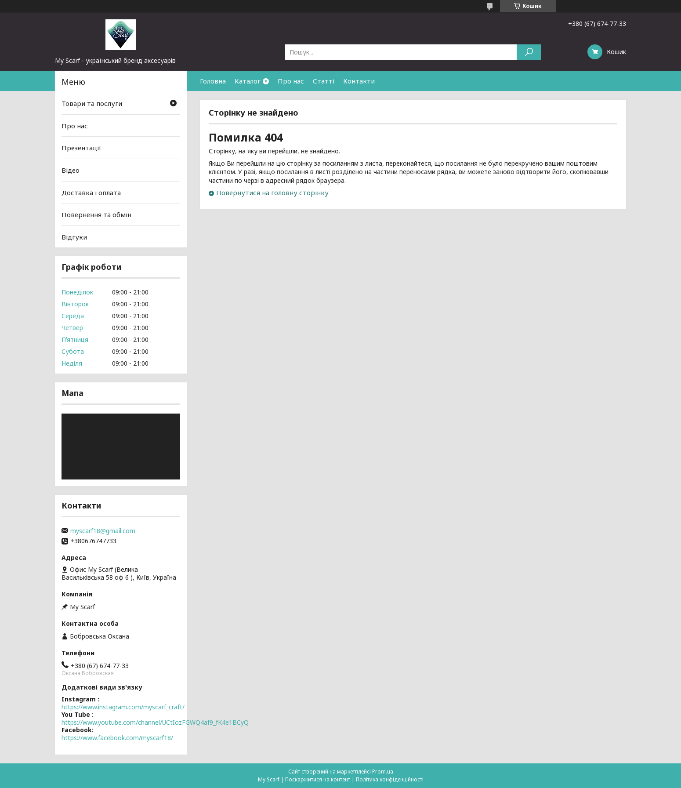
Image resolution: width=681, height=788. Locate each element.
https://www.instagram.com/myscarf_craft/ (123, 707)
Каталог (248, 80)
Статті (323, 80)
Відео (71, 170)
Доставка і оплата (91, 192)
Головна (213, 80)
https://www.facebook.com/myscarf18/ (117, 738)
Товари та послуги (92, 103)
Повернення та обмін (96, 214)
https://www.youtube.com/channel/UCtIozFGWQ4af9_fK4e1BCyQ (155, 722)
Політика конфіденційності (390, 779)
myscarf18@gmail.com (102, 531)
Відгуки (74, 236)
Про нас (291, 80)
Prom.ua (382, 771)
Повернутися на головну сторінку (272, 192)
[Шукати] (529, 52)
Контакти (359, 80)
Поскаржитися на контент (317, 779)
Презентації (81, 147)
